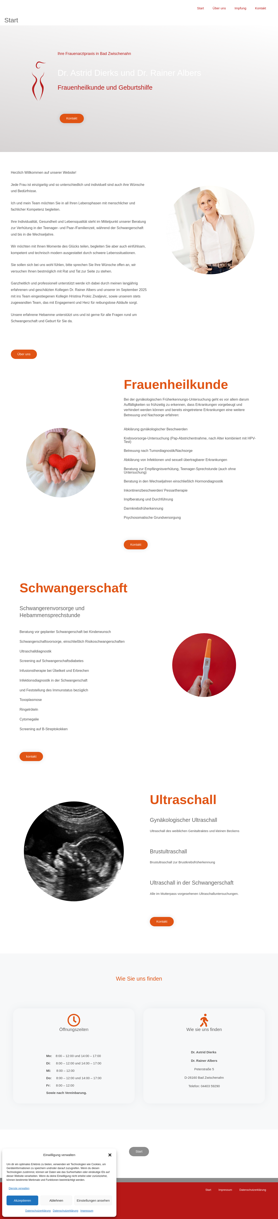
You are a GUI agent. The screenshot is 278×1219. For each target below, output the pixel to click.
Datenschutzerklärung (38, 1210)
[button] (110, 1155)
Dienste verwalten (19, 1188)
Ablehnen (56, 1200)
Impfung (244, 6)
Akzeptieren (22, 1200)
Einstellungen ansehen (93, 1200)
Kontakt (261, 6)
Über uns (224, 6)
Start (208, 6)
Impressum (86, 1210)
